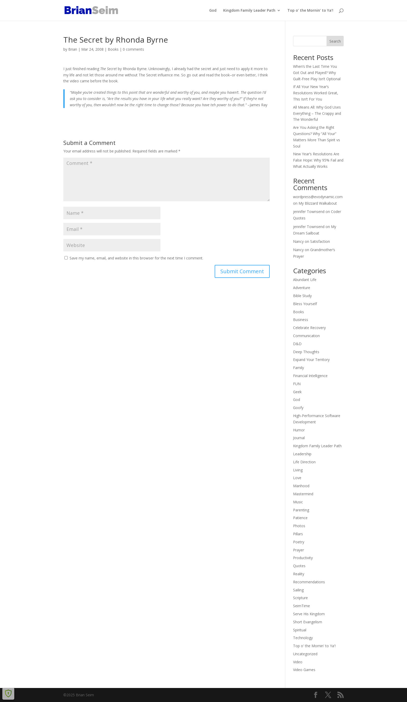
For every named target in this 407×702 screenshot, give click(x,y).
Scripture (300, 597)
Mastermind (303, 493)
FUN (297, 383)
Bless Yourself (305, 303)
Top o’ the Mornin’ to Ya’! (310, 11)
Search (335, 41)
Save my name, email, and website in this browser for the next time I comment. (136, 258)
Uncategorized (305, 653)
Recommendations (309, 581)
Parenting (301, 509)
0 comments (133, 49)
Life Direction (304, 461)
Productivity (303, 557)
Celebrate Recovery (309, 327)
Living (298, 469)
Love (297, 477)
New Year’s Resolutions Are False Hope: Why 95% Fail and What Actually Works (318, 160)
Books (113, 49)
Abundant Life (304, 279)
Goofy (298, 407)
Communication (306, 335)
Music (298, 501)
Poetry (298, 541)
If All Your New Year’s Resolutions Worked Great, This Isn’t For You (315, 93)
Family (298, 367)
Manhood (301, 485)
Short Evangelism (307, 621)
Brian (72, 49)
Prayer (298, 549)
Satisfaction (320, 241)
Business (300, 319)
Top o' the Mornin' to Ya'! (314, 645)
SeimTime (301, 605)
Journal (299, 437)
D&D (297, 343)
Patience (300, 517)
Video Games (304, 669)
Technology (303, 637)
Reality (298, 573)
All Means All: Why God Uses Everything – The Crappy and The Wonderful (317, 113)
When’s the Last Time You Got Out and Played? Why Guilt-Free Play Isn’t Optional (317, 72)
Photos (299, 525)
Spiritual (299, 629)
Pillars (298, 533)
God (212, 11)
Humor (299, 429)
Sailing (298, 589)
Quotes (299, 565)
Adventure (301, 287)
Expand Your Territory (311, 359)
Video (297, 661)
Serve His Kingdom (309, 613)
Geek (297, 391)
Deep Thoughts (306, 351)
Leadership (302, 453)
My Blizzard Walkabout (318, 203)
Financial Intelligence (310, 375)
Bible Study (302, 295)
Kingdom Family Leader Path (249, 11)
